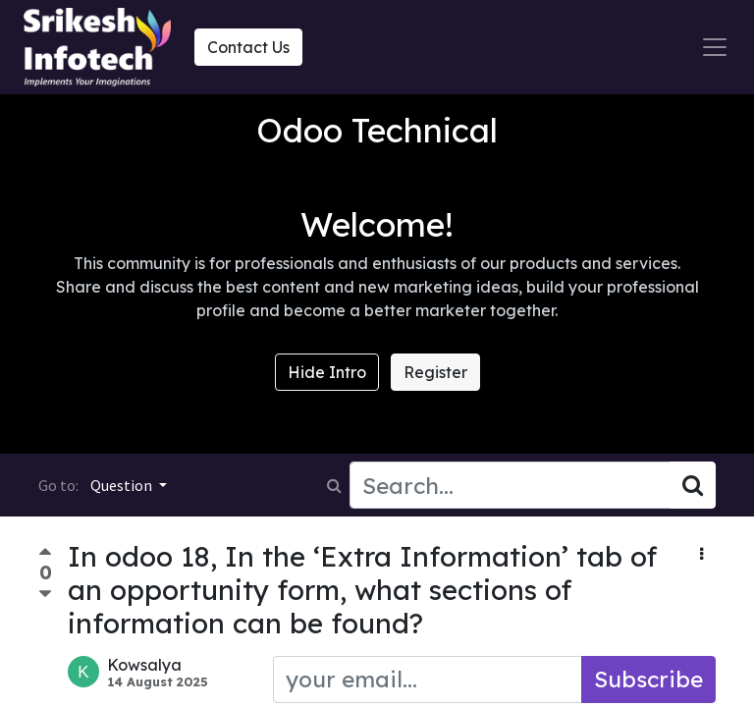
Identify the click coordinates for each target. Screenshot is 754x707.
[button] (701, 554)
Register (435, 372)
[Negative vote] (45, 594)
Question (122, 485)
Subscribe (648, 679)
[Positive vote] (45, 554)
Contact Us (248, 47)
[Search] (693, 485)
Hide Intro (327, 372)
